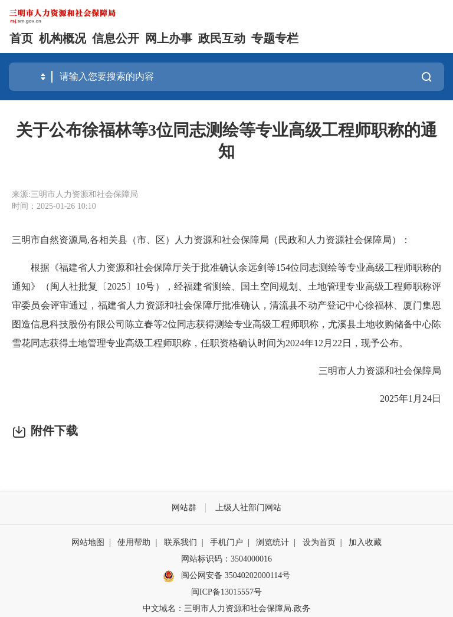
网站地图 (87, 542)
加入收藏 (365, 542)
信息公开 (115, 38)
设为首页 (319, 542)
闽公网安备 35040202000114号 (226, 576)
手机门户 (226, 542)
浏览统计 (272, 542)
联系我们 (180, 542)
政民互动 (221, 38)
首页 (21, 38)
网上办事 (168, 38)
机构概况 (62, 38)
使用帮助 (133, 542)
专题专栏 (274, 38)
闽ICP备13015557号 (226, 592)
